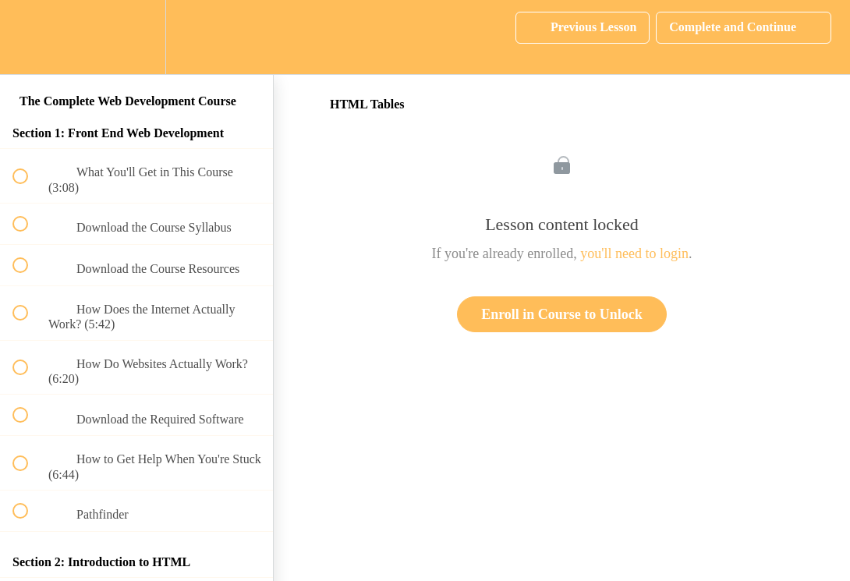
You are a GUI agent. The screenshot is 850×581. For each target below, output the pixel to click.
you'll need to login (634, 253)
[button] (29, 37)
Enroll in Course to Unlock (562, 314)
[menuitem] (136, 37)
